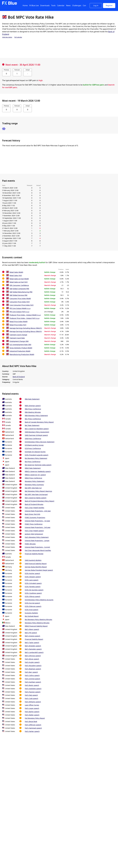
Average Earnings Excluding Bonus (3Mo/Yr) (26, 328)
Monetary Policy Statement (34, 481)
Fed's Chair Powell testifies (34, 508)
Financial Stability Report (34, 639)
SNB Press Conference (33, 438)
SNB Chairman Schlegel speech (36, 435)
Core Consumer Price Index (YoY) (21, 305)
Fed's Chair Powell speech (34, 531)
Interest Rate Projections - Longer (37, 540)
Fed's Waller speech (32, 715)
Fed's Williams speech (33, 702)
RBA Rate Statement (32, 399)
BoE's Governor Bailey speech (35, 498)
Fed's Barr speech (31, 672)
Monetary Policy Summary (34, 485)
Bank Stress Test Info (32, 514)
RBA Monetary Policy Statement (36, 415)
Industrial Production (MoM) (20, 351)
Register (109, 5)
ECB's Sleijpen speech (33, 577)
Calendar (61, 5)
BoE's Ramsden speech (33, 649)
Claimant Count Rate (17, 338)
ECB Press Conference (33, 448)
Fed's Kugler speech (32, 662)
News (68, 5)
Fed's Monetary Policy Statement (37, 537)
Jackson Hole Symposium (34, 534)
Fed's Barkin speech (32, 712)
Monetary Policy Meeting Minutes (37, 623)
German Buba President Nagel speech (39, 570)
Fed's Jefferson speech (33, 725)
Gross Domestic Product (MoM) (21, 348)
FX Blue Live (34, 5)
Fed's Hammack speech (33, 728)
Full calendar (18, 37)
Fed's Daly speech (31, 695)
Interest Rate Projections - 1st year (37, 521)
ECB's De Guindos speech (34, 590)
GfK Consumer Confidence (19, 285)
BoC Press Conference (33, 419)
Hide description (7, 37)
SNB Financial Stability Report (36, 564)
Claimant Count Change (18, 335)
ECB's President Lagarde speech (36, 455)
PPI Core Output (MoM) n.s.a (20, 308)
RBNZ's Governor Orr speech (35, 475)
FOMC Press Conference (33, 524)
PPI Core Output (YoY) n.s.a (19, 312)
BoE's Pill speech (31, 633)
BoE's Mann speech (32, 629)
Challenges (76, 5)
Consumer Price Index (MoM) (20, 298)
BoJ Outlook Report (32, 616)
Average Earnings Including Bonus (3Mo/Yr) (26, 331)
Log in (95, 5)
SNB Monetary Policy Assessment (37, 432)
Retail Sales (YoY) (16, 275)
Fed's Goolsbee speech (33, 689)
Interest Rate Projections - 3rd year (37, 527)
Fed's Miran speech (32, 659)
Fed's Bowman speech (33, 669)
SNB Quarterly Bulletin (33, 560)
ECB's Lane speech (31, 580)
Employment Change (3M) (19, 341)
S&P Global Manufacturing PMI (21, 292)
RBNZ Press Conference (33, 478)
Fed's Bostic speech (32, 685)
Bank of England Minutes (34, 504)
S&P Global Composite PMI (19, 289)
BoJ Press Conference (32, 462)
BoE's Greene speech (32, 636)
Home (25, 5)
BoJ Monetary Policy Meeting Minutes (38, 619)
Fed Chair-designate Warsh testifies (38, 550)
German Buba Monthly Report (36, 567)
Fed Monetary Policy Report (35, 718)
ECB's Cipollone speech (33, 593)
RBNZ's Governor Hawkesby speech (38, 471)
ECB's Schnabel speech (33, 583)
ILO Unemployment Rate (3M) (20, 344)
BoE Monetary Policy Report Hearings (38, 491)
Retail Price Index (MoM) (18, 321)
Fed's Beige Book (31, 721)
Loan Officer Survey (32, 705)
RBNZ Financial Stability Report (36, 626)
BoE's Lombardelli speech (34, 652)
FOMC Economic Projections (35, 517)
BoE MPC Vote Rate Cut (33, 488)
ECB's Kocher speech (32, 573)
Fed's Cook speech (31, 698)
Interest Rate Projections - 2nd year (38, 511)
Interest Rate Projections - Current (37, 547)
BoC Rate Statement (32, 425)
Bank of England (19, 377)
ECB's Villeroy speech (32, 596)
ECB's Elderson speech (33, 606)
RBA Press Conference (33, 409)
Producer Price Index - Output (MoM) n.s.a (25, 315)
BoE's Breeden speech (33, 646)
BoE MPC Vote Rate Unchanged (36, 494)
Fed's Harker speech (32, 731)
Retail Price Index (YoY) (18, 325)
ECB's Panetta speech (32, 587)
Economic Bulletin (31, 613)
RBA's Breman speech (33, 406)
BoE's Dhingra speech (33, 656)
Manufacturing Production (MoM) (22, 354)
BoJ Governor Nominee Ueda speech (38, 465)
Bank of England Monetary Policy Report (39, 501)
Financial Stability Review (34, 554)
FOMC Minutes (30, 544)
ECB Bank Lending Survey (34, 445)
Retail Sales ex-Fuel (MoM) (19, 279)
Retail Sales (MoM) (16, 272)
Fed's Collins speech (32, 675)
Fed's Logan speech (32, 708)
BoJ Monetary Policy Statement (36, 458)
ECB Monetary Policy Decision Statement (39, 442)
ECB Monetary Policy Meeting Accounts (39, 600)
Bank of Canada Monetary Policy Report (39, 422)
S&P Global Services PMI (18, 295)
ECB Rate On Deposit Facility (35, 452)
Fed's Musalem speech (33, 666)
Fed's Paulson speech (32, 692)
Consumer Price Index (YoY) (20, 302)
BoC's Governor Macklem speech (37, 429)
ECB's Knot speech (31, 610)
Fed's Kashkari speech (33, 682)
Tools (53, 5)
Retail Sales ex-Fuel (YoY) (19, 282)
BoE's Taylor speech (32, 642)
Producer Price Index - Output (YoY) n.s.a (24, 318)
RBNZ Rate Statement (33, 468)
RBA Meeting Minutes (33, 412)
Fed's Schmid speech (32, 679)
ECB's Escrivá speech (32, 603)
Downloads (45, 5)
